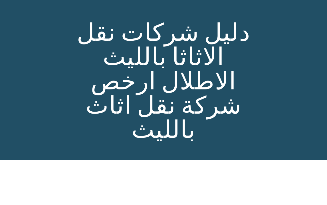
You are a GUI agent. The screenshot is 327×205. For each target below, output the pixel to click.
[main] (163, 80)
